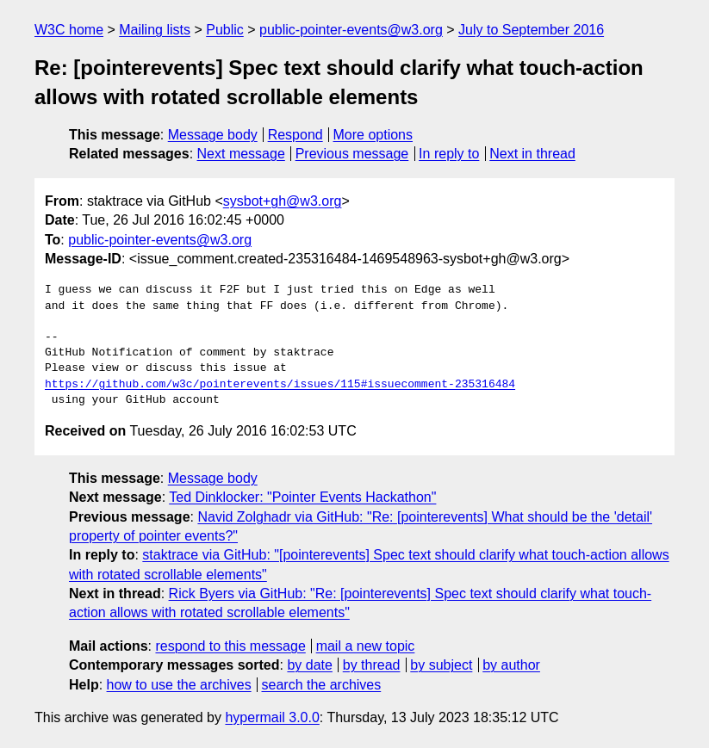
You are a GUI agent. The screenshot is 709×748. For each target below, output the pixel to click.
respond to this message (230, 646)
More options (373, 134)
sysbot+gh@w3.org (282, 201)
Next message (241, 153)
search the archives (322, 684)
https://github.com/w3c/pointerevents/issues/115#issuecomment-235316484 (280, 385)
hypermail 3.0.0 (272, 717)
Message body (213, 134)
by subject (441, 665)
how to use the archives (179, 684)
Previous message (352, 153)
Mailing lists (154, 29)
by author (511, 665)
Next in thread (532, 153)
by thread (372, 665)
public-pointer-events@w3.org (351, 29)
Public (225, 29)
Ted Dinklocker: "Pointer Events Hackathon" (302, 497)
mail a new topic (365, 646)
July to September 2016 (531, 29)
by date (309, 665)
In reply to (449, 153)
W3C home (68, 29)
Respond (295, 134)
